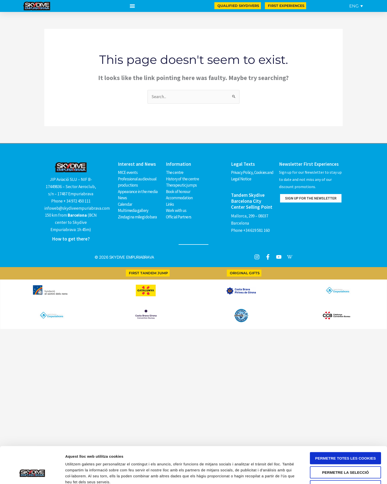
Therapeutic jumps (181, 185)
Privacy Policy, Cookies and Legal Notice (252, 175)
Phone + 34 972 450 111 (71, 201)
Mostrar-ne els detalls (84, 445)
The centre (175, 172)
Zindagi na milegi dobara (137, 216)
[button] (132, 6)
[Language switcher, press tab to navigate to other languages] (356, 6)
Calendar (125, 203)
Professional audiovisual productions (137, 182)
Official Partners (178, 216)
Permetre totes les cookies (345, 398)
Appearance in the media (138, 191)
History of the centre (182, 178)
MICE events (128, 172)
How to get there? (71, 239)
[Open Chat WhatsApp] (12, 460)
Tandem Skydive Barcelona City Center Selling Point (251, 201)
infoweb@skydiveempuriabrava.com (77, 208)
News (122, 197)
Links (170, 203)
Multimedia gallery (133, 210)
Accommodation (179, 197)
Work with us (176, 210)
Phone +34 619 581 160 (250, 230)
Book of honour (178, 191)
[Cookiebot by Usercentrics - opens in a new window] (32, 445)
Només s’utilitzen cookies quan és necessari (345, 428)
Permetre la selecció (345, 412)
